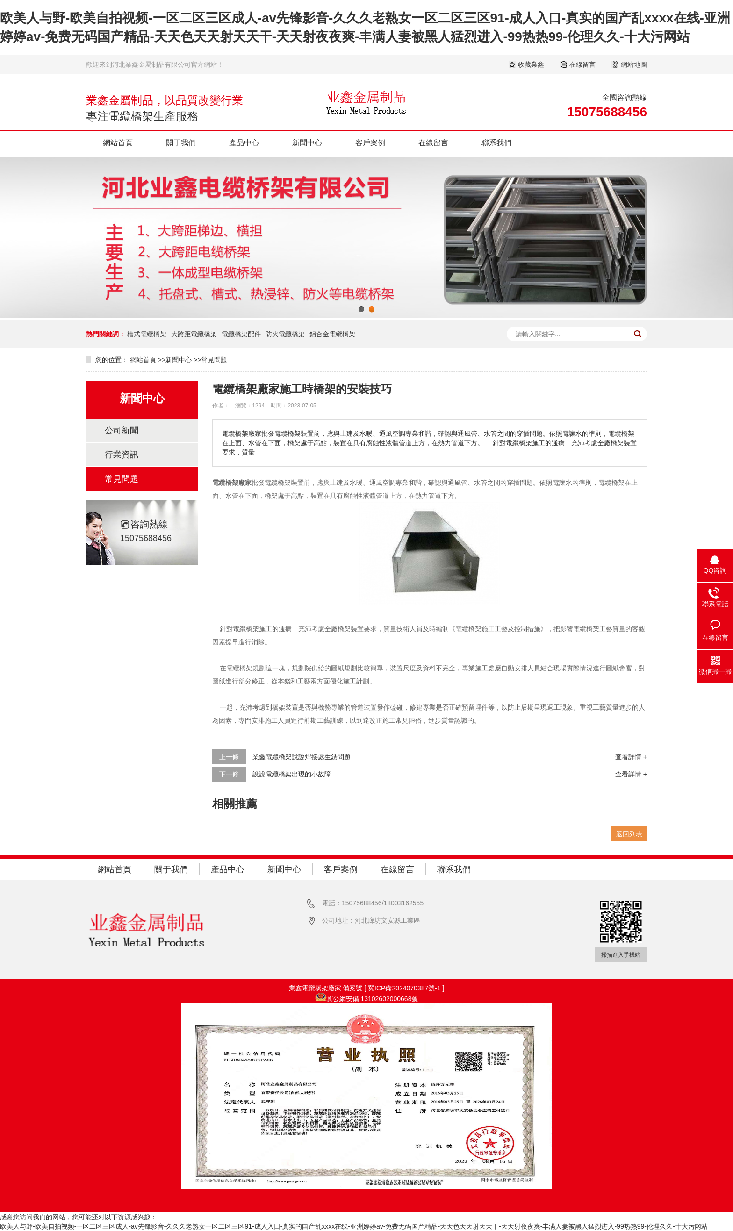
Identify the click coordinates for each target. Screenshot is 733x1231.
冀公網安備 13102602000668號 (372, 999)
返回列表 (629, 834)
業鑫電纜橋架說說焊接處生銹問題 (301, 757)
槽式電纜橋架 (146, 334)
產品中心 (244, 143)
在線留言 (582, 64)
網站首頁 (118, 143)
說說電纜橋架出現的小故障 (291, 774)
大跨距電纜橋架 (194, 334)
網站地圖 (634, 64)
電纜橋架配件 (241, 334)
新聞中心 (307, 143)
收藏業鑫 (531, 64)
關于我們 (181, 143)
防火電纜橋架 (285, 334)
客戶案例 (370, 143)
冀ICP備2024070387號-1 (405, 988)
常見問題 (214, 359)
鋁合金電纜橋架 (332, 334)
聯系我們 (496, 143)
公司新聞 (121, 430)
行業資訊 (121, 454)
